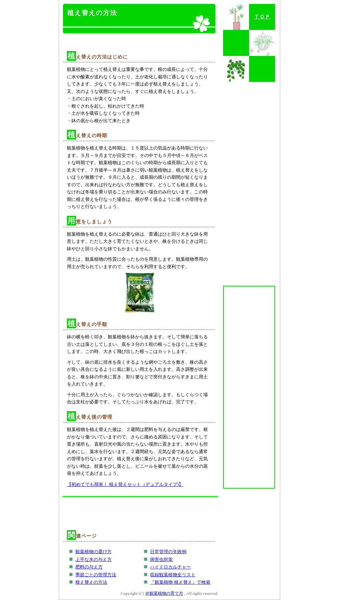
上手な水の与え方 (93, 559)
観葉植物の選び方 (93, 551)
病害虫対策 (161, 559)
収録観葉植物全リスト (172, 574)
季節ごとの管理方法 (95, 574)
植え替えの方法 (91, 582)
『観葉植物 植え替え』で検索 (180, 582)
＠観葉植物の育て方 (164, 593)
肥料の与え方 (89, 566)
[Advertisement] (140, 39)
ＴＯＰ (262, 17)
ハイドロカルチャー (170, 566)
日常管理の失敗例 (168, 551)
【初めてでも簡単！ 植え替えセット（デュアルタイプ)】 (125, 484)
